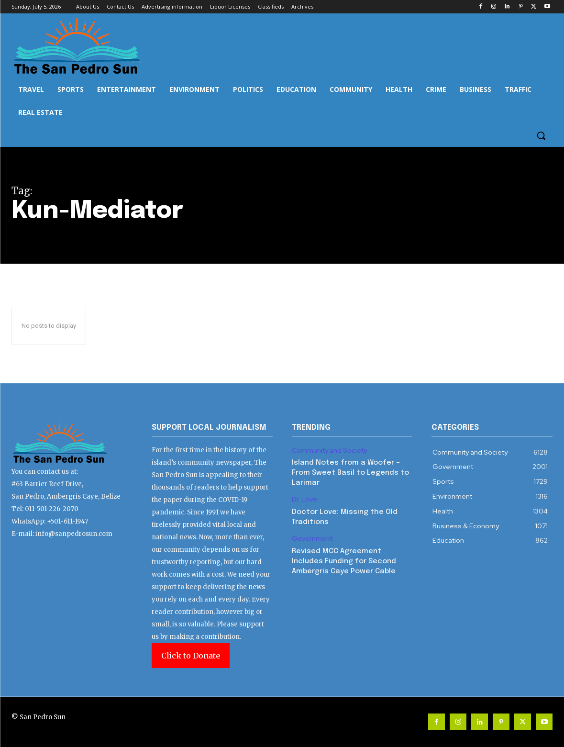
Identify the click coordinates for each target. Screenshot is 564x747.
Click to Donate (190, 655)
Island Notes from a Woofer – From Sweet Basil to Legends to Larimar (350, 473)
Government (312, 539)
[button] (541, 135)
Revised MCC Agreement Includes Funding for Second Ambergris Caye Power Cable (344, 561)
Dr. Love (304, 499)
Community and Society (329, 450)
